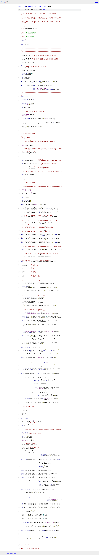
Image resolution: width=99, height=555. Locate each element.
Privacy (11, 553)
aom (25, 6)
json (97, 553)
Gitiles (8, 553)
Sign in (96, 2)
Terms (15, 553)
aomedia (20, 6)
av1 (40, 6)
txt (93, 553)
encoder (44, 6)
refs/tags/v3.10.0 (31, 6)
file (44, 9)
